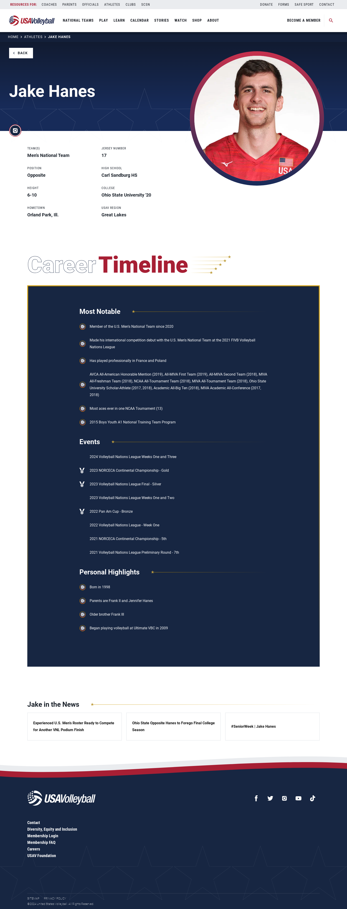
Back (23, 53)
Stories (161, 20)
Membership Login (42, 835)
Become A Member (304, 20)
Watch (181, 20)
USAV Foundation (41, 855)
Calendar (139, 20)
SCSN (145, 5)
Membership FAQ (41, 842)
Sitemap (33, 898)
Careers (33, 849)
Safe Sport (304, 5)
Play (103, 20)
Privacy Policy (55, 898)
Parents (69, 5)
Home (13, 37)
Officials (90, 5)
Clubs (131, 5)
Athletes (112, 5)
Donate (266, 5)
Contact (326, 5)
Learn (119, 20)
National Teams (78, 20)
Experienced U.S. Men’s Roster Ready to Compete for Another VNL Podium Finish (73, 726)
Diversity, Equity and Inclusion (52, 829)
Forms (283, 5)
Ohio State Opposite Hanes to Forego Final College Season (173, 726)
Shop (197, 20)
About (213, 20)
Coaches (49, 5)
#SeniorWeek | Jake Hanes (253, 726)
